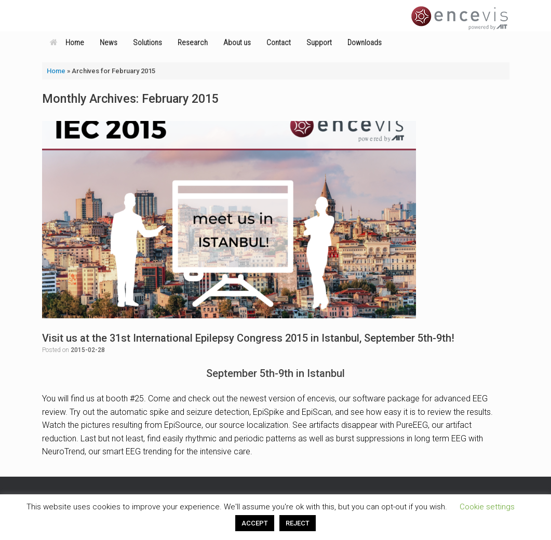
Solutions (147, 42)
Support (319, 42)
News (108, 42)
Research (193, 42)
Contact (278, 42)
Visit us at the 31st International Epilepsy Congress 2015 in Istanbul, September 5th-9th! (248, 338)
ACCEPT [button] (254, 523)
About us (237, 42)
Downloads (364, 42)
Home (67, 42)
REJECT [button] (298, 523)
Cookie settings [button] (487, 506)
